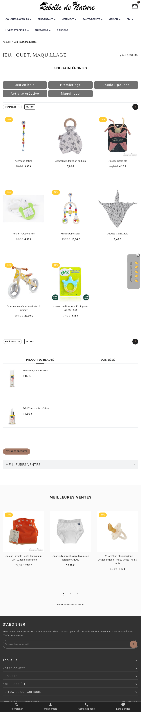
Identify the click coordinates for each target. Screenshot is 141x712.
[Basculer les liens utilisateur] (50, 707)
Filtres (30, 106)
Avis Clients (130, 272)
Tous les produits (16, 451)
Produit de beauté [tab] (40, 359)
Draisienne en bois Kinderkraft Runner (23, 308)
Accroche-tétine (23, 160)
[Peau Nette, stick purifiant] (12, 378)
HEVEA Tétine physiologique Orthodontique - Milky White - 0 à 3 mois (117, 559)
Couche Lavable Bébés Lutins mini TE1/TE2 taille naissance (23, 557)
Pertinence (13, 107)
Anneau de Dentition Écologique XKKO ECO (70, 308)
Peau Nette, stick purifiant (35, 370)
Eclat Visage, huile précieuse (36, 408)
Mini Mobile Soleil (70, 233)
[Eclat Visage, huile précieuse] (12, 416)
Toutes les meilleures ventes (70, 604)
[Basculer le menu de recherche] (17, 707)
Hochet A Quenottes (23, 233)
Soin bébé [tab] (107, 359)
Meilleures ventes (23, 465)
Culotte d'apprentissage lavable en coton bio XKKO (70, 557)
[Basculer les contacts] (86, 707)
